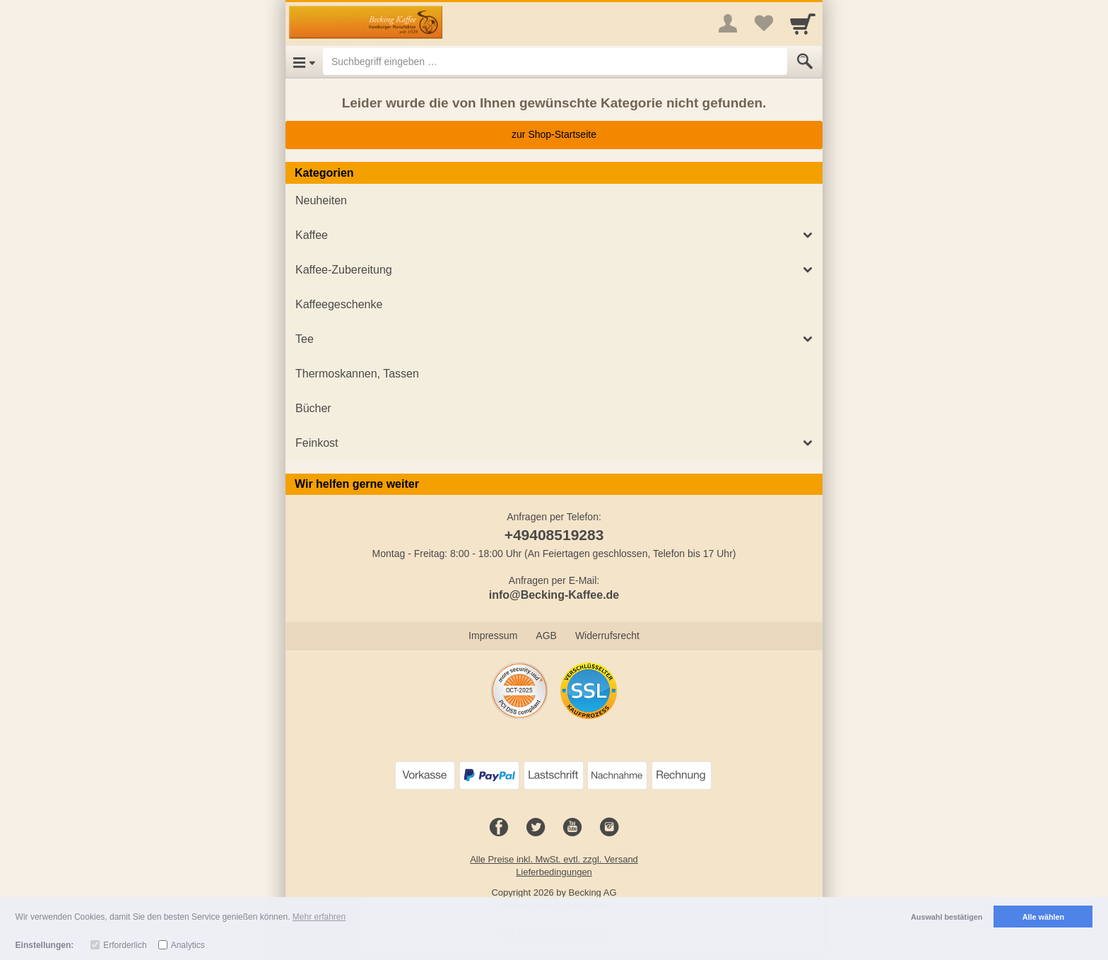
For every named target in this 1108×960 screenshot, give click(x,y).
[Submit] (805, 61)
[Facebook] (499, 827)
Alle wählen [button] (1043, 917)
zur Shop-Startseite (554, 134)
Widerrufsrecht (607, 635)
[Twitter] (535, 827)
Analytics (188, 945)
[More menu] (728, 23)
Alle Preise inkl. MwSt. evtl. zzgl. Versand (554, 859)
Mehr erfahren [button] (319, 917)
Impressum (492, 635)
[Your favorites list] (763, 23)
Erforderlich (124, 945)
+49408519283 (554, 535)
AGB (546, 635)
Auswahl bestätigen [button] (946, 917)
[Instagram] (609, 827)
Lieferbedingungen (554, 872)
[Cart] (803, 23)
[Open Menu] (304, 61)
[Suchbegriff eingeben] (555, 61)
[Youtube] (572, 827)
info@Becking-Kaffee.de (554, 595)
